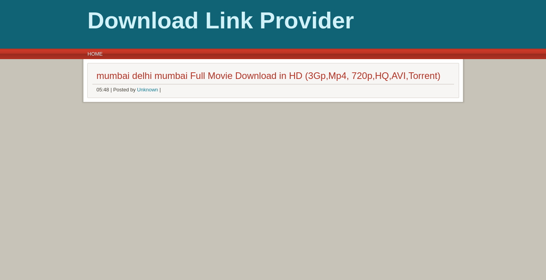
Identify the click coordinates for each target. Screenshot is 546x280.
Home (95, 54)
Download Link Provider (140, 20)
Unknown (147, 90)
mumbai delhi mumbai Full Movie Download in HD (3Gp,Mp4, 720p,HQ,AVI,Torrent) (269, 75)
